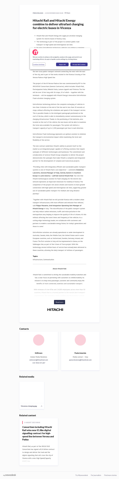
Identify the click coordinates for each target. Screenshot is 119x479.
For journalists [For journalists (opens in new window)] (96, 475)
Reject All (62, 64)
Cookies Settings (38, 64)
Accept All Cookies (79, 64)
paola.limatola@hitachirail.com (80, 360)
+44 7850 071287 (38, 363)
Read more (59, 302)
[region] (60, 58)
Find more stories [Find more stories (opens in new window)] (110, 475)
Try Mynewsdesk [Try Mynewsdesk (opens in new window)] (81, 475)
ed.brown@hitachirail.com (38, 360)
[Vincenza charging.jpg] (31, 392)
